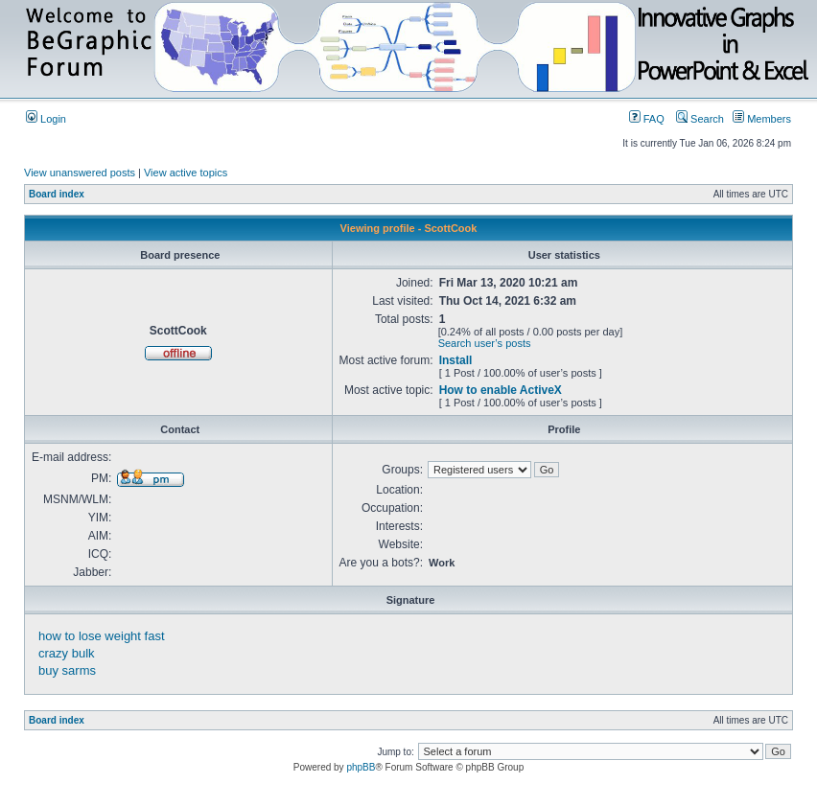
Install (456, 360)
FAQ (647, 119)
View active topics (185, 172)
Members (762, 119)
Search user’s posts (484, 343)
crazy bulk (66, 653)
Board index (56, 194)
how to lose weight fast (101, 636)
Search (700, 119)
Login (46, 119)
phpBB (360, 767)
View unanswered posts (79, 172)
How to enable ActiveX (500, 390)
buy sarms (67, 670)
